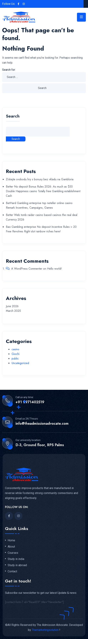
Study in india (16, 559)
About (11, 546)
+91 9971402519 (29, 402)
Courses (13, 552)
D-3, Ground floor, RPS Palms (39, 445)
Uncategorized (20, 363)
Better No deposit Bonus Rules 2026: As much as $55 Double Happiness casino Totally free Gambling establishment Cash (43, 191)
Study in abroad (17, 565)
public (15, 358)
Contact (12, 571)
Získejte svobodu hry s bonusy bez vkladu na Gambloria (39, 179)
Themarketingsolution (45, 630)
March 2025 (13, 311)
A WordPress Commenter (26, 269)
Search (13, 116)
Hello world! (54, 269)
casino (15, 349)
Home (11, 540)
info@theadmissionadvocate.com (42, 423)
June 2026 (12, 306)
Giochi (15, 354)
